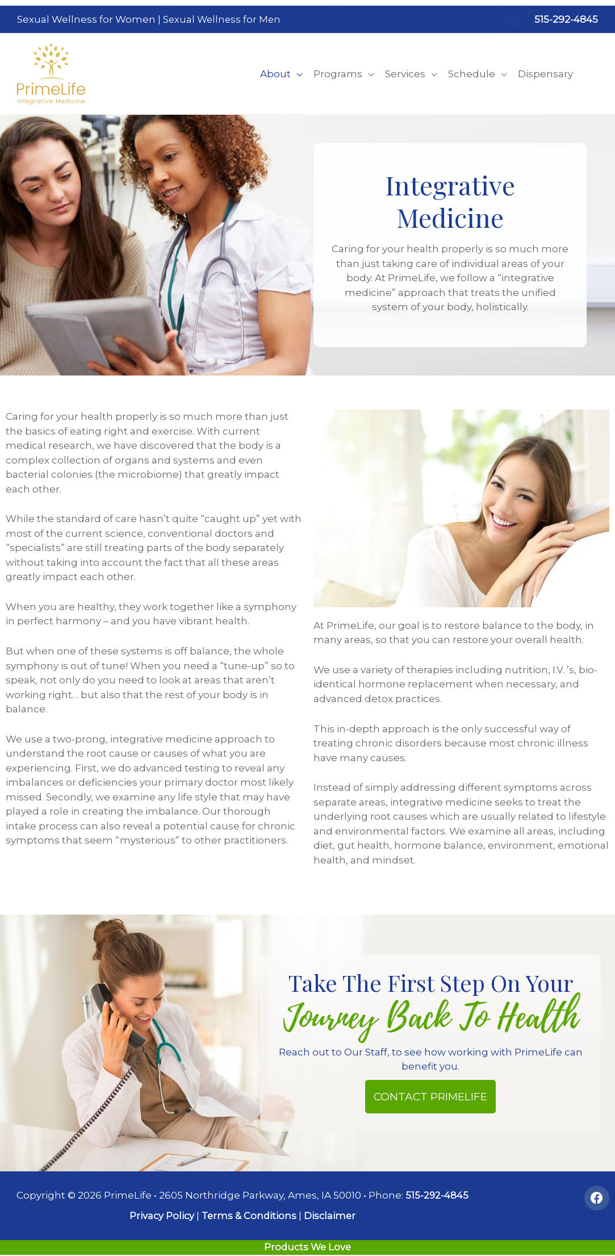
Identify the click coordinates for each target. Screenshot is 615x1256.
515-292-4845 (566, 17)
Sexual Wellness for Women (86, 17)
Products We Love (308, 1242)
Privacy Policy (160, 1211)
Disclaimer (330, 1211)
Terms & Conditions (248, 1211)
